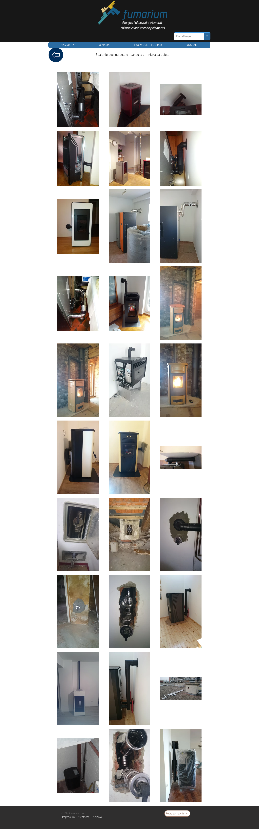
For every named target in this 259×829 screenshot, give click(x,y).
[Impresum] (68, 817)
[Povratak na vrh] (177, 813)
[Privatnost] (83, 817)
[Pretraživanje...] (186, 36)
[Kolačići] (97, 817)
